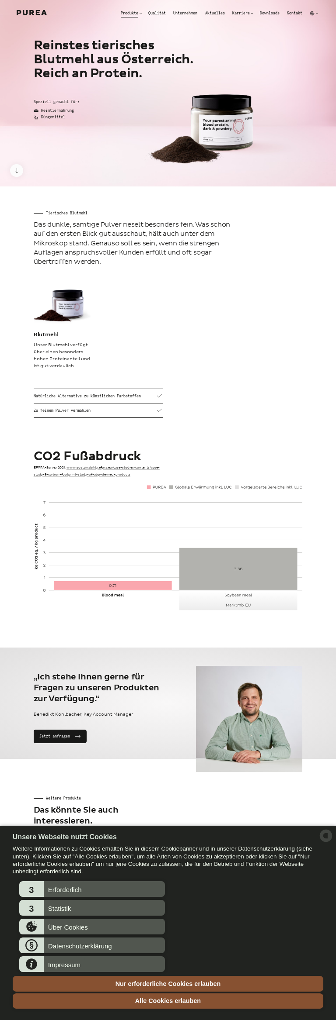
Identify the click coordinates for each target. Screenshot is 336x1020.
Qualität (157, 13)
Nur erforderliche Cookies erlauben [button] (168, 983)
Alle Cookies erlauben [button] (168, 1000)
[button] (92, 889)
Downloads (270, 13)
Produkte (129, 13)
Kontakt (294, 13)
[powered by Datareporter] (326, 841)
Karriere (241, 13)
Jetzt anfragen (54, 736)
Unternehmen (185, 13)
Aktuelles (215, 13)
